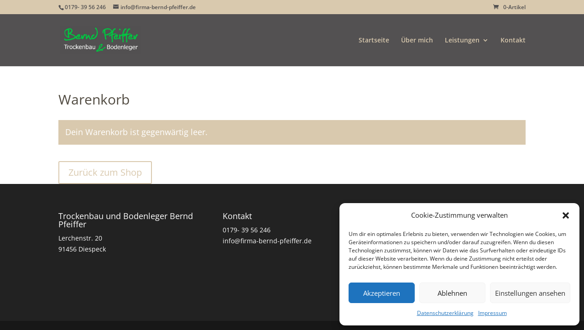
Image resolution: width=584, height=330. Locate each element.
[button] (565, 215)
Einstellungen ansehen (530, 293)
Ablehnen (452, 293)
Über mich (417, 40)
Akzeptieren (381, 293)
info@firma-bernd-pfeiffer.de (267, 240)
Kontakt (513, 40)
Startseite (374, 40)
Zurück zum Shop (105, 172)
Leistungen (462, 40)
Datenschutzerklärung (445, 313)
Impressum (492, 313)
